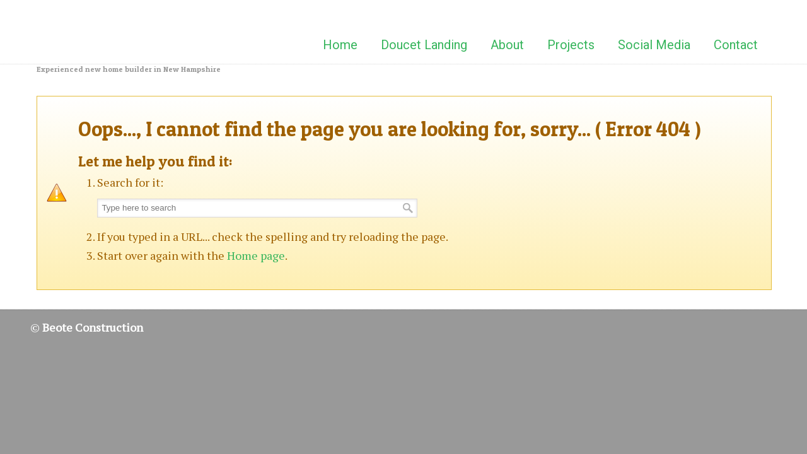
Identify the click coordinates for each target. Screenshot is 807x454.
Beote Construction (100, 30)
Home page (256, 255)
